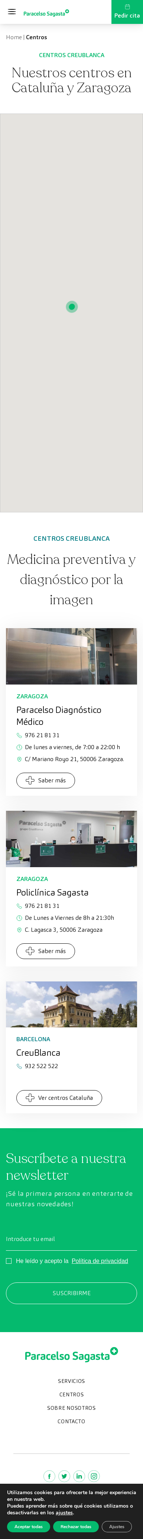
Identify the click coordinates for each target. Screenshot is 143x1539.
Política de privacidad (100, 1261)
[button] (72, 307)
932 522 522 (37, 1066)
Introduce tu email (30, 1239)
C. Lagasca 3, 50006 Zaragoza (59, 930)
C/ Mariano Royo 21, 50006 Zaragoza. (70, 759)
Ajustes (116, 1527)
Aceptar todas (28, 1527)
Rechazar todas (76, 1527)
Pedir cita (127, 11)
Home (14, 37)
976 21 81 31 (37, 735)
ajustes (64, 1512)
